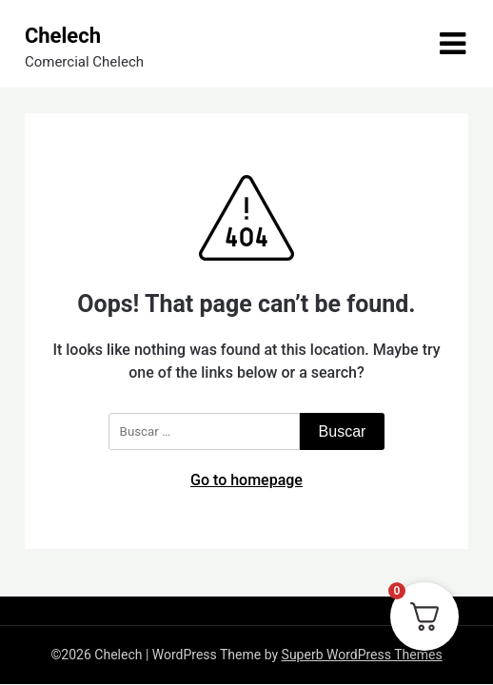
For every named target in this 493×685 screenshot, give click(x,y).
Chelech (63, 36)
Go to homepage (246, 480)
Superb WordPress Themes (362, 654)
